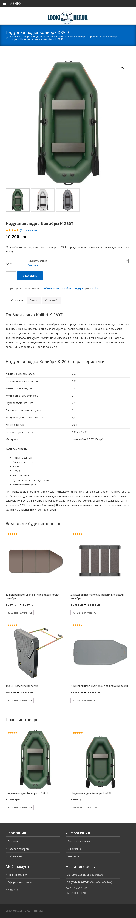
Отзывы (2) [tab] (51, 300)
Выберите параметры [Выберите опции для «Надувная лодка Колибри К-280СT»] (20, 807)
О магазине (74, 849)
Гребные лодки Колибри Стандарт (62, 288)
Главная (14, 36)
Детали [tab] (34, 300)
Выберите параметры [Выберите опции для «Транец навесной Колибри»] (20, 700)
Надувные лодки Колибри (70, 36)
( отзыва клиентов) (32, 230)
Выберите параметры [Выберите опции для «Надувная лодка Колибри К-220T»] (85, 807)
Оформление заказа (20, 882)
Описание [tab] (17, 300)
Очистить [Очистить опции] (33, 265)
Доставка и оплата (79, 841)
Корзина (13, 889)
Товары (25, 36)
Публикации (15, 856)
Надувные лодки (43, 36)
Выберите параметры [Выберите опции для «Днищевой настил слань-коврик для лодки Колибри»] (84, 612)
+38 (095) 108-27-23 (78, 882)
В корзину (30, 275)
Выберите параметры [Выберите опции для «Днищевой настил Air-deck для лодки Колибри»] (84, 700)
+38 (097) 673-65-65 (78, 874)
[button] (124, 65)
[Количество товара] (11, 275)
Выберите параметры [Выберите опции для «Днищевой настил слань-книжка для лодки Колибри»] (20, 612)
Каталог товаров (18, 849)
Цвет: (9, 263)
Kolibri (95, 288)
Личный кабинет (17, 874)
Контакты (74, 856)
